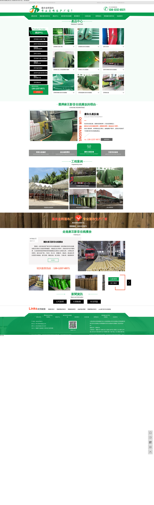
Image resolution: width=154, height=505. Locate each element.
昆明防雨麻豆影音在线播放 (60, 92)
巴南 (97, 331)
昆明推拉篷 (106, 92)
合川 (102, 331)
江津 (92, 331)
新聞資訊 (98, 16)
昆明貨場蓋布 (38, 49)
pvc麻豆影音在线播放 (105, 309)
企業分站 (103, 2)
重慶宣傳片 (51, 309)
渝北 (104, 329)
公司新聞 (60, 302)
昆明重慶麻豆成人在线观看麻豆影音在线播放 (106, 321)
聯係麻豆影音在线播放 (109, 17)
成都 (102, 329)
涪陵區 (115, 329)
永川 (95, 331)
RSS (112, 2)
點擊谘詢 (106, 139)
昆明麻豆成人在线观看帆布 (40, 59)
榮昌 (119, 331)
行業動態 (77, 302)
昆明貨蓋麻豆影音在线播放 (85, 92)
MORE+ (53, 260)
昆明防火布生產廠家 (83, 69)
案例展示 (77, 16)
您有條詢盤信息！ (120, 2)
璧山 (114, 331)
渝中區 (111, 329)
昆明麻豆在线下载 (39, 39)
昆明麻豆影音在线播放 (84, 46)
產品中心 (55, 16)
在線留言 (120, 16)
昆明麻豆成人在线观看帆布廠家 (61, 69)
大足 (116, 331)
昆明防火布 (37, 63)
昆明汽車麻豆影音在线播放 (40, 44)
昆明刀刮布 (37, 53)
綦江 (109, 331)
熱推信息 (99, 2)
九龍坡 (107, 329)
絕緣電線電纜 (81, 309)
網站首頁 (34, 16)
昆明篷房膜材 (38, 68)
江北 (118, 329)
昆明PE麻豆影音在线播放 (40, 73)
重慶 (97, 329)
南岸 (100, 331)
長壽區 (105, 331)
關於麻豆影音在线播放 (45, 17)
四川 (99, 329)
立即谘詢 (38, 92)
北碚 (111, 331)
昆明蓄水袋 (37, 78)
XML (115, 2)
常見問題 (94, 302)
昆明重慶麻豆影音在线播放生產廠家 (108, 323)
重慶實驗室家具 (61, 309)
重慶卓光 (97, 327)
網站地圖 (108, 2)
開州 (122, 331)
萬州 (121, 329)
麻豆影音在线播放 (66, 17)
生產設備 (88, 16)
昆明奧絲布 (37, 82)
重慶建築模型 (72, 309)
